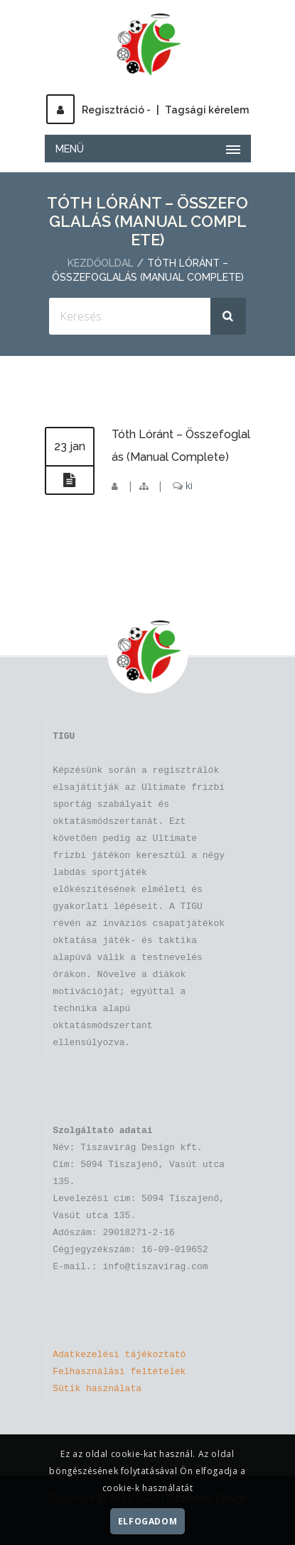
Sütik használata (97, 1389)
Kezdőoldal (101, 263)
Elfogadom (147, 1521)
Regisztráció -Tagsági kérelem (147, 110)
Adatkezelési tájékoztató (119, 1355)
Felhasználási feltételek (119, 1372)
